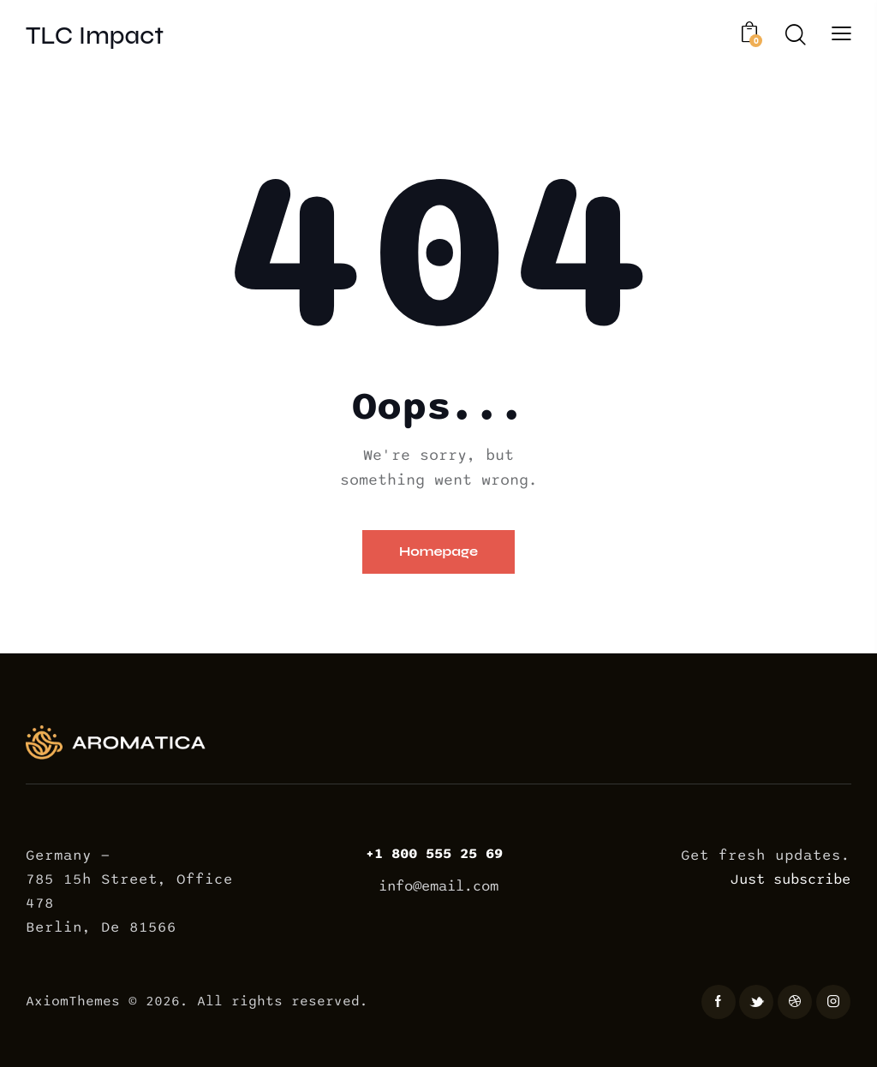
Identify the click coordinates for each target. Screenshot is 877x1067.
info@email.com (438, 887)
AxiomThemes (73, 1001)
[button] (841, 33)
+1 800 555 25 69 (438, 854)
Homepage (439, 551)
